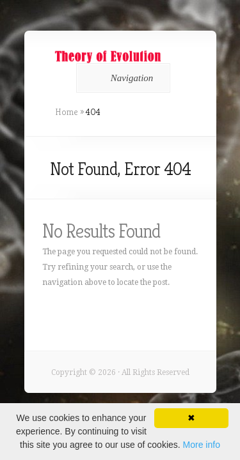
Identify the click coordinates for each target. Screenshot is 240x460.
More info (201, 445)
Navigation (121, 78)
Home (66, 112)
